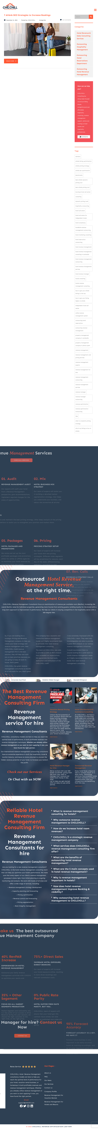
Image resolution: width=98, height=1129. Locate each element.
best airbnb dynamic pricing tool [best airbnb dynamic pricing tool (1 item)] (82, 181)
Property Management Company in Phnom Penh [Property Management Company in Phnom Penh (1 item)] (83, 344)
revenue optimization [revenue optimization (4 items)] (82, 404)
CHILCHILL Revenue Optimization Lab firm (52, 1126)
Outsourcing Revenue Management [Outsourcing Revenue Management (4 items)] (81, 329)
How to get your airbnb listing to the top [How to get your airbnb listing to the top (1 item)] (82, 292)
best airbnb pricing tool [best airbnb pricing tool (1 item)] (82, 187)
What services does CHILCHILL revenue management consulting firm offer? (73, 848)
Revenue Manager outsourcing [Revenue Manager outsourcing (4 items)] (81, 398)
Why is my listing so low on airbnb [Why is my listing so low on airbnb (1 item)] (83, 430)
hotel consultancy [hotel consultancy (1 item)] (81, 222)
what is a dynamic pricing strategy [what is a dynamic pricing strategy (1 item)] (83, 422)
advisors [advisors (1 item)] (78, 156)
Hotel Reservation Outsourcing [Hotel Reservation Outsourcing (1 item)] (80, 241)
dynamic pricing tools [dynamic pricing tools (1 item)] (82, 201)
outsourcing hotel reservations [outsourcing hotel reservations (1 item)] (81, 322)
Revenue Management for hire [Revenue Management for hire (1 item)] (83, 371)
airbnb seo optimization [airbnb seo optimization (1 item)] (83, 170)
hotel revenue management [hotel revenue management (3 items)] (84, 247)
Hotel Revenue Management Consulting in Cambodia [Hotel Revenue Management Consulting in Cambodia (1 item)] (84, 253)
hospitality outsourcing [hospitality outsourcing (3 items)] (82, 206)
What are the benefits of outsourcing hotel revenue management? (66, 860)
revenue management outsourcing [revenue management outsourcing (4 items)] (82, 378)
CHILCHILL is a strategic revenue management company (71, 838)
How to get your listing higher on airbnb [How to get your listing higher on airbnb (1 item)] (82, 299)
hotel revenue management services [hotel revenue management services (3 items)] (84, 268)
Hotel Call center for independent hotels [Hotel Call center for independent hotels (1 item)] (81, 217)
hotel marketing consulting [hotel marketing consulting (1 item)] (83, 235)
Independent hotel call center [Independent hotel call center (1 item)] (82, 307)
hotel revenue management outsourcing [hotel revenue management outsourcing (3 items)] (84, 260)
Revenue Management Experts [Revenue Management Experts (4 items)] (82, 364)
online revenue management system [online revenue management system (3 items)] (82, 314)
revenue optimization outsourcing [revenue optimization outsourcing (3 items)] (82, 410)
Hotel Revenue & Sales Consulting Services (84, 36)
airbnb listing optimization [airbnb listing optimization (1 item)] (83, 161)
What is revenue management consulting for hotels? (69, 812)
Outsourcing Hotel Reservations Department (82, 59)
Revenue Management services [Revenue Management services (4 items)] (82, 386)
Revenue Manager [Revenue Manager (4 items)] (81, 392)
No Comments (65, 20)
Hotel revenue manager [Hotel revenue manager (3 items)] (82, 274)
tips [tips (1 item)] (77, 416)
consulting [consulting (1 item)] (78, 196)
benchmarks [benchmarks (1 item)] (79, 175)
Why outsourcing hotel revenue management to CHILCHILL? (70, 899)
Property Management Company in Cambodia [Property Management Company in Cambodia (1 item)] (82, 337)
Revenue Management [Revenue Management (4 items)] (82, 350)
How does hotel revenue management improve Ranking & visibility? (70, 889)
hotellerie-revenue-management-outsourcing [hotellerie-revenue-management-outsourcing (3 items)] (83, 229)
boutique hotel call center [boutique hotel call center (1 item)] (83, 192)
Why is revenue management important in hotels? (69, 879)
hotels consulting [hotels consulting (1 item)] (80, 278)
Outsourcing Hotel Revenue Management (83, 72)
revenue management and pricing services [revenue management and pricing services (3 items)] (83, 356)
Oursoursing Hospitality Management (82, 47)
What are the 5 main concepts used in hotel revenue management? (72, 870)
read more (11, 61)
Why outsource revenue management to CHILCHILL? (68, 821)
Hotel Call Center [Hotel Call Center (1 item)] (80, 210)
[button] (73, 812)
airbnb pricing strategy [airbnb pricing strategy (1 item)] (82, 166)
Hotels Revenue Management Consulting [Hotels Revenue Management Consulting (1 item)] (83, 285)
